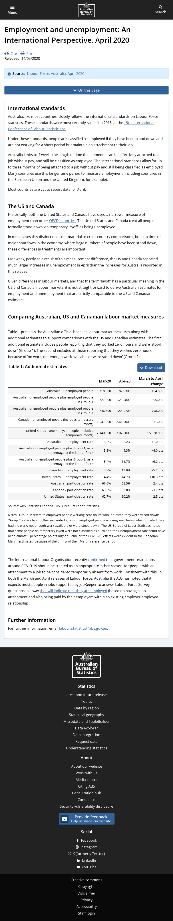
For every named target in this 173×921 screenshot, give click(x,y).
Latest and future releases (87, 694)
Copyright (86, 886)
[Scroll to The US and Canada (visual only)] (58, 206)
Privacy (86, 899)
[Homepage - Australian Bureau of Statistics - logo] (86, 10)
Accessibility (86, 906)
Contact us (87, 799)
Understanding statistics (86, 748)
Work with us (86, 773)
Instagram (89, 847)
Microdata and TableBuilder (86, 721)
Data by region (86, 708)
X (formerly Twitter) (89, 853)
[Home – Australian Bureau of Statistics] (86, 665)
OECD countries (62, 220)
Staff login (86, 913)
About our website (86, 766)
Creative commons (86, 879)
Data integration (86, 734)
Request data (86, 741)
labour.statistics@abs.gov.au (83, 628)
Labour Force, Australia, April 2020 (55, 73)
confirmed (96, 559)
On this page (89, 90)
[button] (12, 9)
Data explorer (86, 728)
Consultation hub (86, 793)
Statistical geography (86, 714)
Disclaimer (86, 893)
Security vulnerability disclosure (86, 806)
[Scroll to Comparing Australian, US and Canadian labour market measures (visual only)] (12, 324)
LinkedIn (89, 860)
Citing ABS (86, 786)
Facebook (89, 840)
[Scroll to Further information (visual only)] (60, 620)
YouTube (89, 867)
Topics (86, 701)
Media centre (87, 779)
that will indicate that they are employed (73, 590)
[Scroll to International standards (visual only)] (69, 108)
